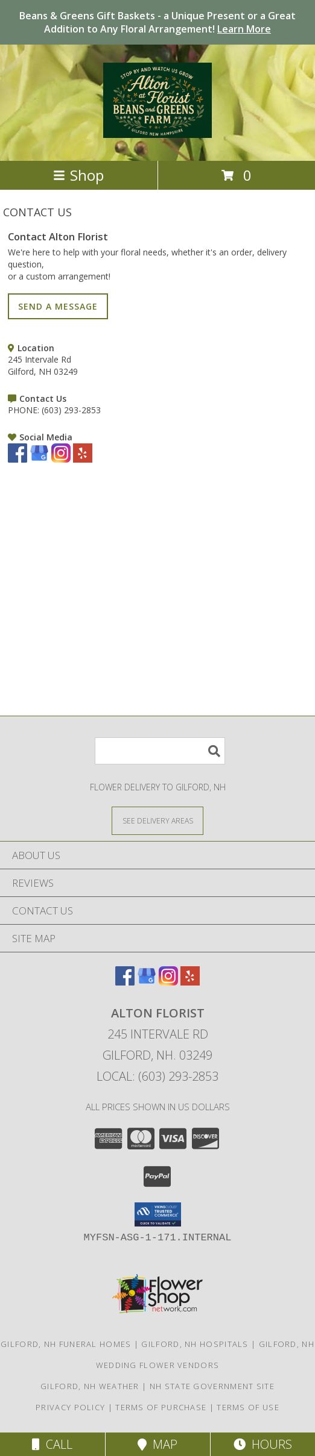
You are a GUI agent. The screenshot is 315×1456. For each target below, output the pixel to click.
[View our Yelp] (82, 459)
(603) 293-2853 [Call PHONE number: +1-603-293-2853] (71, 410)
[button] (158, 1214)
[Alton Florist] (157, 131)
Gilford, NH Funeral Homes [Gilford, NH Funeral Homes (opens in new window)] (66, 1344)
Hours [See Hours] (263, 1444)
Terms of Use (248, 1407)
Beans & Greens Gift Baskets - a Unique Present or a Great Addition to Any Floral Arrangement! (157, 22)
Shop (78, 175)
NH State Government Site (212, 1386)
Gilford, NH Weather (89, 1386)
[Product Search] (160, 750)
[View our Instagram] (61, 459)
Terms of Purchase (160, 1407)
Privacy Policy (70, 1407)
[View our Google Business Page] (39, 459)
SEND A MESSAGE (58, 306)
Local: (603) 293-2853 (157, 1076)
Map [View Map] (157, 1444)
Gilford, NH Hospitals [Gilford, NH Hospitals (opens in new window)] (194, 1344)
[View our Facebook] (17, 459)
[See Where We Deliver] (157, 820)
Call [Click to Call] (52, 1444)
